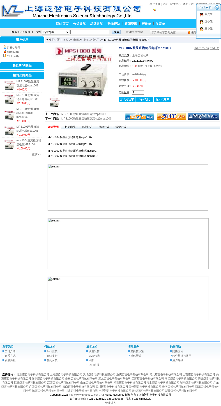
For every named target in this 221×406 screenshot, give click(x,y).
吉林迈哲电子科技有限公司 (81, 378)
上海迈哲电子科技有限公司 (66, 374)
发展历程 (10, 360)
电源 (76, 39)
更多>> (36, 154)
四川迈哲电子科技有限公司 (112, 386)
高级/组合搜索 (134, 32)
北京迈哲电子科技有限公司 (33, 374)
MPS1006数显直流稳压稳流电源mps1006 (27, 113)
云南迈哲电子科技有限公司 (178, 386)
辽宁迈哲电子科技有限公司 (48, 378)
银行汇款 (52, 351)
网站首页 (62, 23)
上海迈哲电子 (91, 39)
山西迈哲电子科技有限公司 (199, 374)
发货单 (160, 23)
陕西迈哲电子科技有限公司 (48, 390)
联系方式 (10, 355)
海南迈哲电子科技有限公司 (78, 386)
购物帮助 (113, 23)
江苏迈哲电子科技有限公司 (147, 378)
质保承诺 (135, 355)
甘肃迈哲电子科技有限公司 (81, 390)
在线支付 (52, 355)
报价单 (146, 23)
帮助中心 (175, 4)
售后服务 (133, 346)
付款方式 (49, 346)
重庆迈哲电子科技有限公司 (132, 374)
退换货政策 (137, 351)
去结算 (195, 32)
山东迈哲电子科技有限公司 (96, 382)
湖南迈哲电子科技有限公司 (196, 382)
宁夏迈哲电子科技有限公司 (115, 390)
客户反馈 (188, 4)
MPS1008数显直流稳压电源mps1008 (83, 114)
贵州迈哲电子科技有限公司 (145, 386)
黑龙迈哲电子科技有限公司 (114, 378)
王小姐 (209, 28)
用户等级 (177, 360)
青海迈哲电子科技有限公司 (148, 390)
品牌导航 (96, 23)
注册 (10, 47)
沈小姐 (209, 21)
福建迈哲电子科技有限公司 (30, 382)
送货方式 (91, 346)
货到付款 (52, 360)
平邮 (91, 360)
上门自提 (94, 364)
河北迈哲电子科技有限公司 (166, 374)
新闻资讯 (130, 23)
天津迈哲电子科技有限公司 (99, 374)
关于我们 (7, 346)
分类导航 (79, 23)
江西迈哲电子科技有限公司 (63, 382)
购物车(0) (13, 52)
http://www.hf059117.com (84, 394)
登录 (165, 4)
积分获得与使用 (181, 355)
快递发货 (94, 351)
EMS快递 (94, 355)
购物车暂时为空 (166, 32)
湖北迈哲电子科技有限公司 (163, 382)
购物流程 (177, 351)
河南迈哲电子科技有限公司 (130, 382)
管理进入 (110, 402)
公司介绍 (10, 351)
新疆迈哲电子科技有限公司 (181, 390)
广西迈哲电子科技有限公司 (45, 386)
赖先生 (209, 14)
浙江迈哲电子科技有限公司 (181, 378)
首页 (66, 39)
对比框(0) (13, 56)
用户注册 (154, 4)
